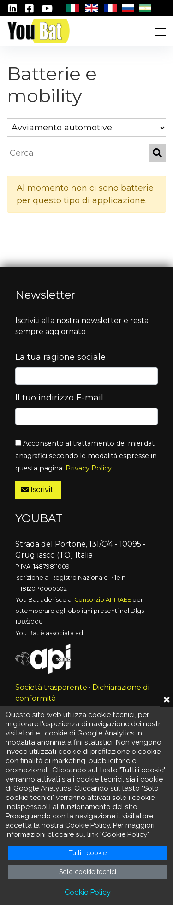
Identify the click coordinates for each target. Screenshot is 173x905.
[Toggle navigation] (157, 30)
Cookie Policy (88, 892)
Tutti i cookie (88, 853)
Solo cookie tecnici (87, 872)
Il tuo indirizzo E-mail (59, 398)
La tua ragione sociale (60, 357)
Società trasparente (51, 687)
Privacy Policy (89, 468)
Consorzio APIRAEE (102, 599)
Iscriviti (38, 489)
